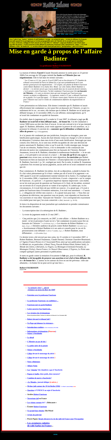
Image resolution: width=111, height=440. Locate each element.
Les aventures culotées (38, 423)
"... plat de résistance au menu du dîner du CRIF (41, 289)
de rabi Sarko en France (39, 425)
